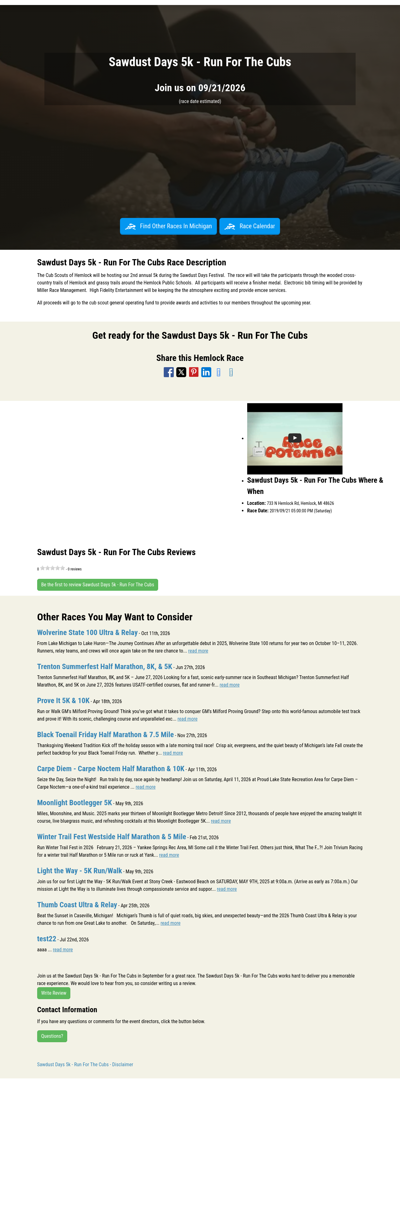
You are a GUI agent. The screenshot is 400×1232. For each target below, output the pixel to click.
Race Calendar (249, 226)
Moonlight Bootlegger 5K (74, 802)
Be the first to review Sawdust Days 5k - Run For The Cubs (97, 585)
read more (198, 651)
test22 (46, 938)
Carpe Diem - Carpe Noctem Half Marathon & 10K (110, 768)
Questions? (52, 1036)
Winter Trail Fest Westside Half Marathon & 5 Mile (111, 836)
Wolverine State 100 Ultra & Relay (87, 632)
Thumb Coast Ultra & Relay (77, 904)
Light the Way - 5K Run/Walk (79, 870)
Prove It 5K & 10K (63, 700)
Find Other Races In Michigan (168, 226)
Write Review (54, 993)
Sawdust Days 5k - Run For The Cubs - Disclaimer (85, 1064)
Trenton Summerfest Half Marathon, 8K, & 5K (104, 666)
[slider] (52, 567)
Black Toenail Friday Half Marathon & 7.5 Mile (105, 734)
